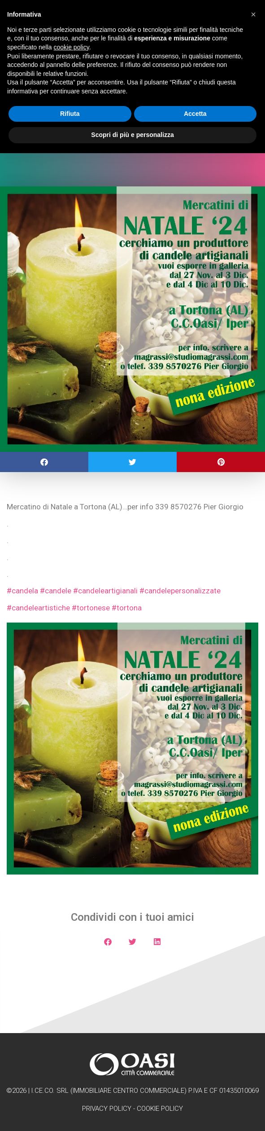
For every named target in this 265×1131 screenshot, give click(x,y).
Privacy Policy (106, 1108)
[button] (44, 462)
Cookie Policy (160, 1108)
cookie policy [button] (71, 47)
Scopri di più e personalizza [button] (132, 134)
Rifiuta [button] (70, 113)
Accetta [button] (195, 113)
